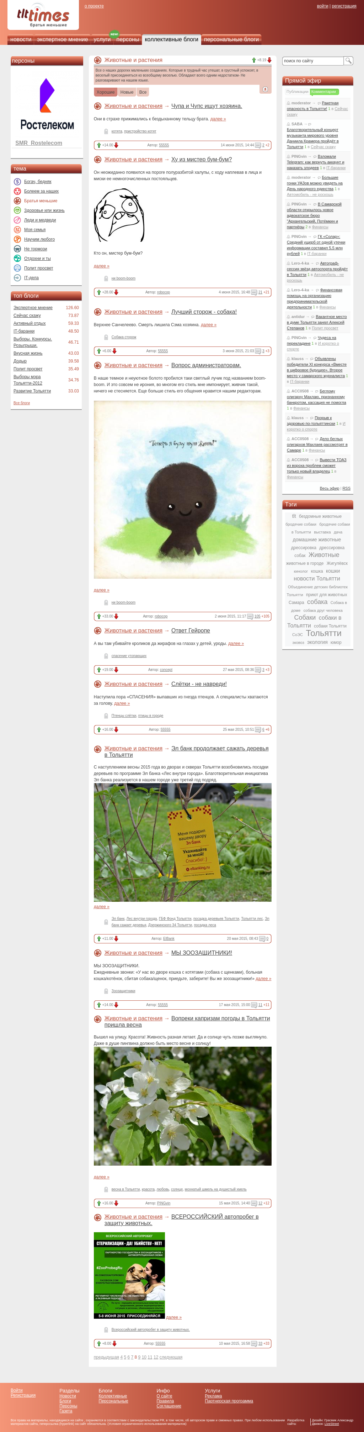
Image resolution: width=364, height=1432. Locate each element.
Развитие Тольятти (32, 391)
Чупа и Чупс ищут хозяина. (206, 106)
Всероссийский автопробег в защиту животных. (151, 1330)
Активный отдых (30, 323)
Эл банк (118, 919)
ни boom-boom (123, 278)
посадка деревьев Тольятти (216, 919)
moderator (301, 103)
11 (260, 1005)
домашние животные (317, 539)
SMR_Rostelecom (38, 143)
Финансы (320, 227)
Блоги (65, 1401)
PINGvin (163, 1203)
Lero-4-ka (300, 263)
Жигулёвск (337, 563)
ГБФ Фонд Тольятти (175, 919)
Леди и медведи (40, 220)
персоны (128, 39)
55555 (164, 145)
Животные (324, 554)
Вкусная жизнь (28, 353)
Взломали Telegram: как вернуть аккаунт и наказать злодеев (315, 162)
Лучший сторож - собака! (204, 312)
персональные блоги (231, 39)
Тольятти (324, 633)
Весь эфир (329, 488)
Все (143, 92)
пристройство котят (140, 131)
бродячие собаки (300, 524)
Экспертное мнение (33, 307)
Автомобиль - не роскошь (310, 194)
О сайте (164, 1396)
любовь (163, 1189)
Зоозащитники (123, 991)
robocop (163, 292)
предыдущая (106, 1357)
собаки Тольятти (330, 626)
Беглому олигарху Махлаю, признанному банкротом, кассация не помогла (316, 397)
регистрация (344, 6)
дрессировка (303, 547)
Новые (127, 92)
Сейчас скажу (27, 315)
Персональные (113, 1401)
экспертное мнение (62, 39)
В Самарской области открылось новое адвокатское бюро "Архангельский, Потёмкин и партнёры (314, 215)
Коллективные (113, 1396)
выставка (322, 532)
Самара (296, 602)
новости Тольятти (317, 579)
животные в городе (304, 563)
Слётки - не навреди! (199, 684)
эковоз (298, 642)
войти (322, 6)
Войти (17, 1390)
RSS (346, 488)
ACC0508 (300, 391)
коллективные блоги (171, 39)
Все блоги (22, 403)
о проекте (94, 6)
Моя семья (35, 229)
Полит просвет (38, 268)
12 (260, 1203)
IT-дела (31, 277)
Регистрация (23, 1395)
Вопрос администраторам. (206, 365)
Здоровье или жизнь (44, 210)
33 (260, 1343)
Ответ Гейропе (190, 631)
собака (317, 601)
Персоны (68, 1406)
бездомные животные (320, 516)
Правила (165, 1401)
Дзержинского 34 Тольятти (170, 925)
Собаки (305, 617)
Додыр (20, 361)
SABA (297, 124)
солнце (177, 1189)
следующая (171, 1357)
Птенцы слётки (124, 716)
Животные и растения (133, 106)
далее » (218, 118)
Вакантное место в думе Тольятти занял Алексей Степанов (317, 322)
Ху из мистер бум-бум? (201, 159)
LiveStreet (332, 1424)
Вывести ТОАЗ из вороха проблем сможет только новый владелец (317, 465)
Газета (65, 1410)
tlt (294, 516)
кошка (317, 571)
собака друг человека (323, 610)
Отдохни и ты (37, 258)
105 (258, 616)
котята (117, 131)
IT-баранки (24, 331)
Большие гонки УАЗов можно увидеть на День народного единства (315, 183)
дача (338, 532)
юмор (336, 642)
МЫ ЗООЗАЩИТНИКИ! (201, 953)
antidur (298, 316)
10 (144, 1357)
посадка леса (205, 925)
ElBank (169, 939)
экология (317, 642)
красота (148, 1189)
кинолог (301, 571)
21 (260, 292)
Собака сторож (124, 337)
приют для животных (326, 594)
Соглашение (168, 1406)
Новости (67, 1396)
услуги (102, 39)
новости (20, 39)
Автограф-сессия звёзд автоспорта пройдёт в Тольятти (317, 269)
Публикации (298, 91)
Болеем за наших (41, 191)
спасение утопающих (129, 656)
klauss (297, 358)
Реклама (213, 1396)
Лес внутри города (142, 919)
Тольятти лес (252, 919)
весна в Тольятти (126, 1189)
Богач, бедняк (38, 181)
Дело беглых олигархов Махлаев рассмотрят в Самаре (317, 444)
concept (166, 670)
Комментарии (323, 91)
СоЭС (297, 634)
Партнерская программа (229, 1401)
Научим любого (39, 239)
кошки (333, 571)
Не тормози (35, 248)
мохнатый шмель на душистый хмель (216, 1189)
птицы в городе (151, 716)
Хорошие (106, 92)
